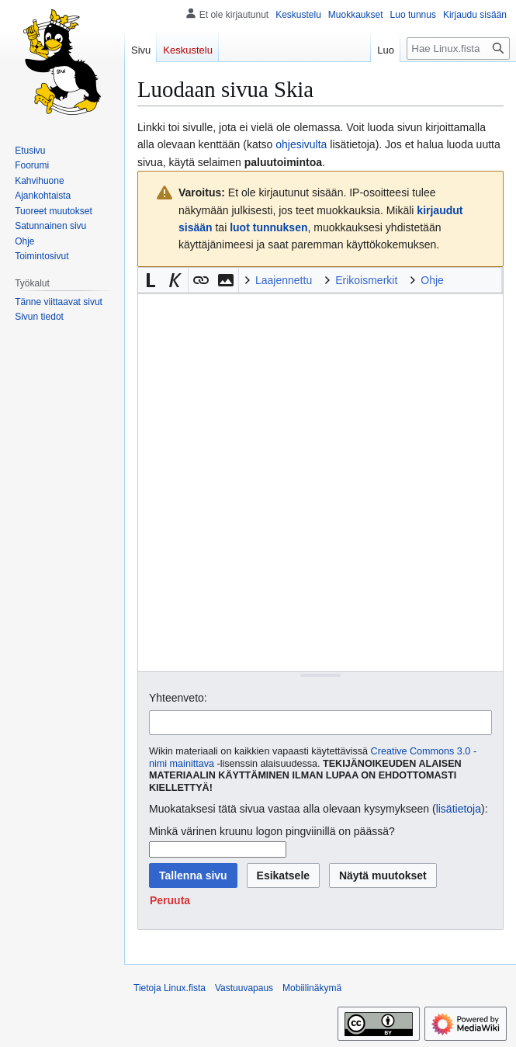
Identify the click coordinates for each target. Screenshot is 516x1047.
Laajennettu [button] (283, 280)
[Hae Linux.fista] (458, 48)
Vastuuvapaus (244, 988)
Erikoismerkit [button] (366, 280)
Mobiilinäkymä (311, 988)
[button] (150, 280)
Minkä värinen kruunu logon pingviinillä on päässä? (272, 831)
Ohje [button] (432, 280)
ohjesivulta (301, 144)
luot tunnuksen (268, 227)
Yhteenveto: (178, 698)
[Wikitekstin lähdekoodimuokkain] (320, 482)
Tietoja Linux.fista (169, 988)
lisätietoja (458, 809)
